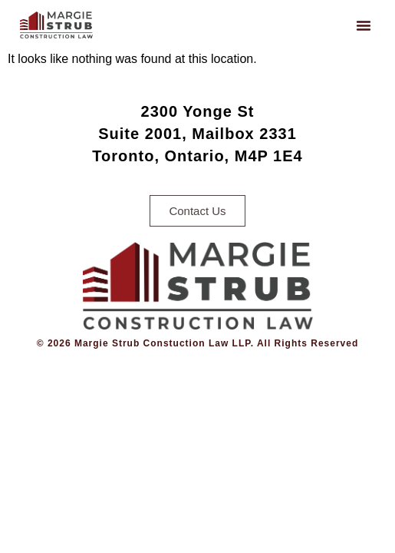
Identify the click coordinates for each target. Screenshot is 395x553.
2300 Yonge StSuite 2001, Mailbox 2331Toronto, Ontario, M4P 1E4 (197, 133)
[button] (363, 25)
